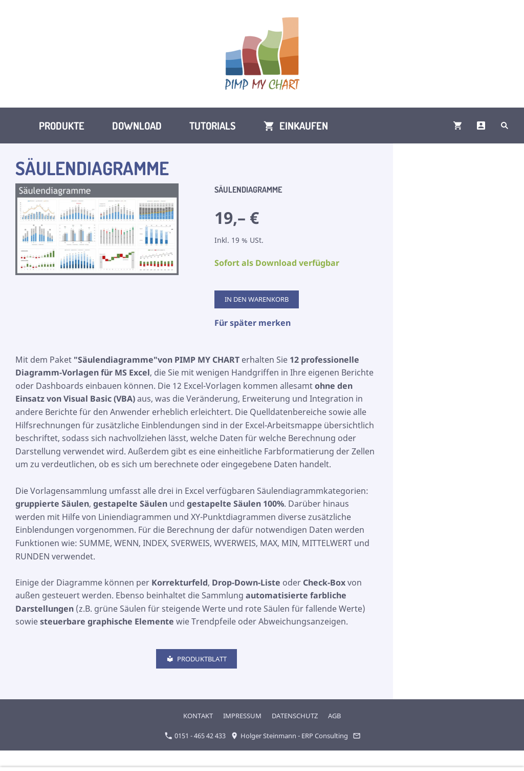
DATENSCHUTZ (295, 715)
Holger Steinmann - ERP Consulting (289, 735)
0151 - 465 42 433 (195, 735)
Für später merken (252, 322)
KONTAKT (198, 715)
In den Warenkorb (257, 299)
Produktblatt (196, 658)
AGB (334, 715)
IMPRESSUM (242, 715)
